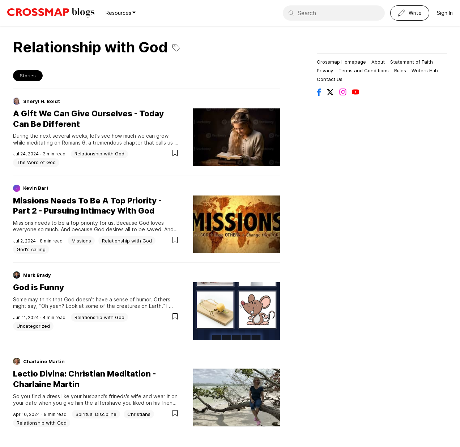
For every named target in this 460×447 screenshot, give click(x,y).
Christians (138, 414)
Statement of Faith (411, 62)
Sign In (445, 13)
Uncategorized (33, 326)
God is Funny (38, 287)
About (378, 62)
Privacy (325, 70)
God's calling (31, 249)
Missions (81, 241)
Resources (121, 13)
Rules (400, 70)
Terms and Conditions (363, 70)
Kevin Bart (35, 188)
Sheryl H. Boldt (41, 101)
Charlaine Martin (44, 361)
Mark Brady (37, 275)
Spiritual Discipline (96, 414)
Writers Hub (425, 70)
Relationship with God (99, 153)
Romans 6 (73, 142)
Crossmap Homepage (341, 62)
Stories (28, 75)
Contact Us (329, 79)
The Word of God (36, 162)
